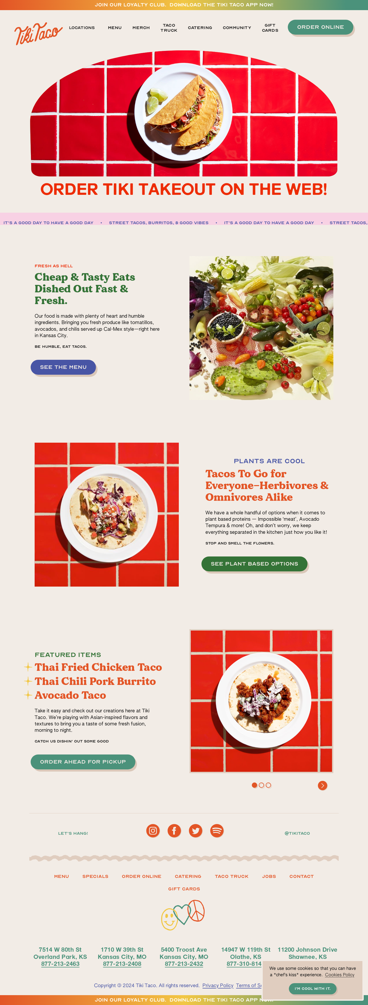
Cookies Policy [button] (339, 975)
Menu (115, 27)
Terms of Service (255, 985)
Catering (200, 27)
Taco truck (232, 876)
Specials (95, 876)
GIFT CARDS (270, 28)
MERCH (141, 27)
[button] (85, 28)
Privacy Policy (218, 985)
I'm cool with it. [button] (313, 988)
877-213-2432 (184, 963)
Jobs (269, 876)
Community (237, 27)
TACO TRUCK (168, 28)
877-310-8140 (246, 963)
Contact (301, 876)
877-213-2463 (60, 963)
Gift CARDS (184, 888)
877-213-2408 (122, 963)
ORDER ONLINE (141, 876)
